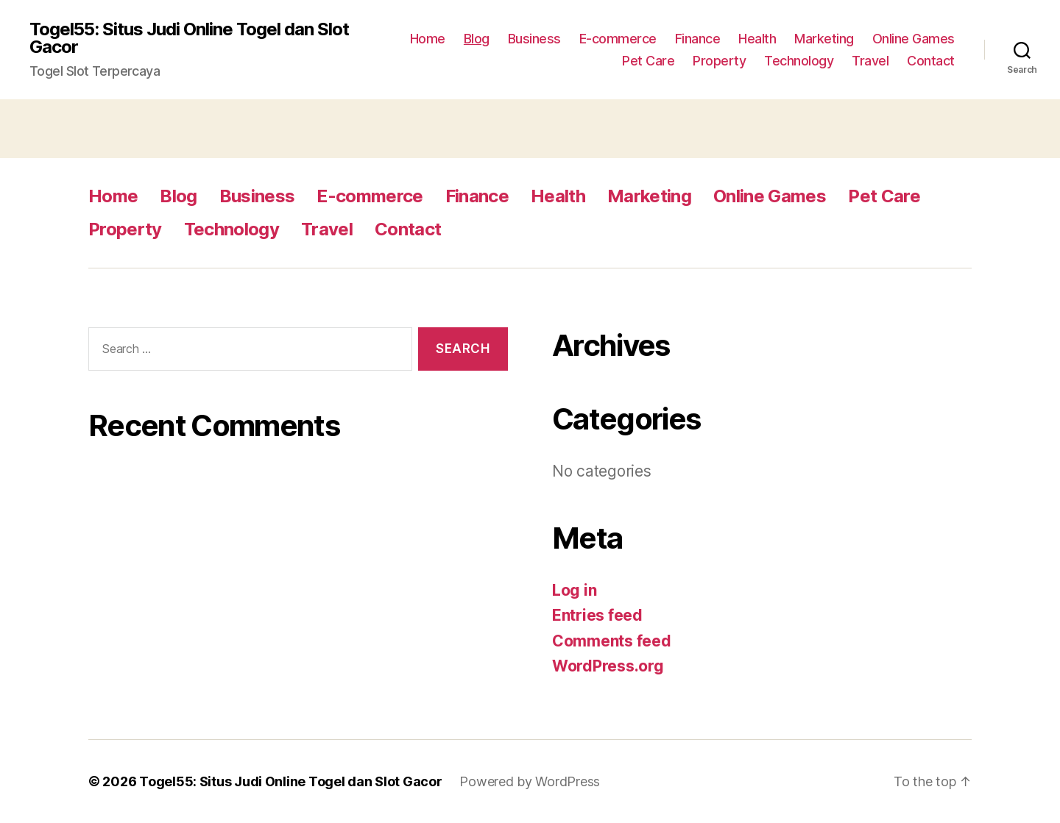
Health (757, 38)
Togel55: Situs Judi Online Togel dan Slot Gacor (189, 38)
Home (427, 38)
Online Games (913, 38)
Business (534, 38)
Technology (798, 60)
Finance (698, 38)
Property (719, 60)
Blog (477, 38)
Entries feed (597, 615)
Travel (870, 60)
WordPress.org (608, 666)
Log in (574, 590)
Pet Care (648, 60)
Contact (931, 60)
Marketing (824, 38)
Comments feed (611, 641)
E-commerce (618, 38)
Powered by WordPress (529, 781)
